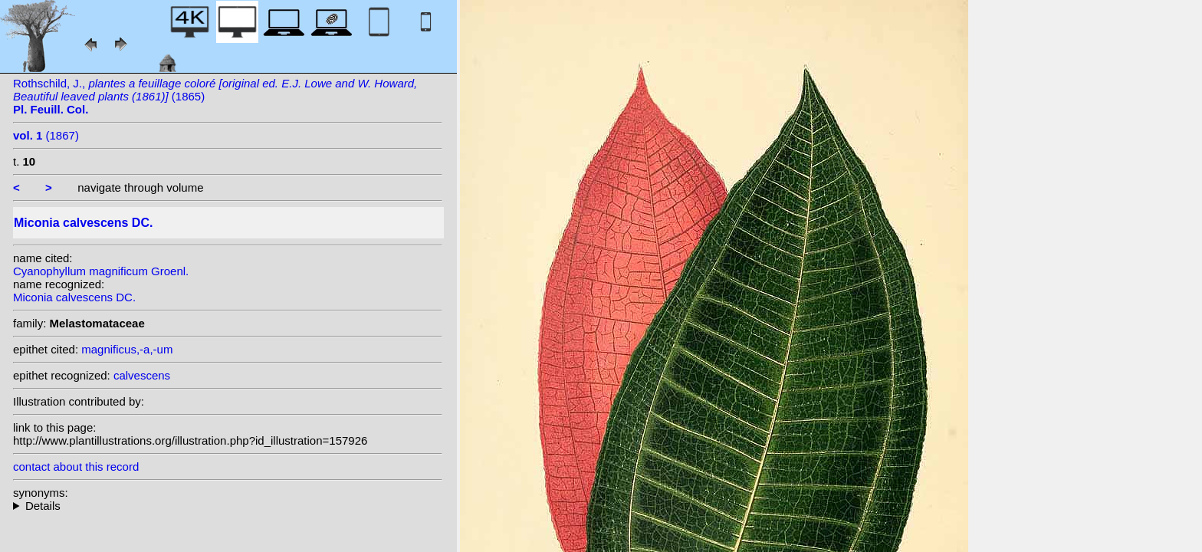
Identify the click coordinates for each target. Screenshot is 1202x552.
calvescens (141, 375)
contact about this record (76, 466)
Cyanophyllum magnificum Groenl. (101, 271)
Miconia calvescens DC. (74, 297)
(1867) (46, 135)
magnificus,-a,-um (126, 349)
